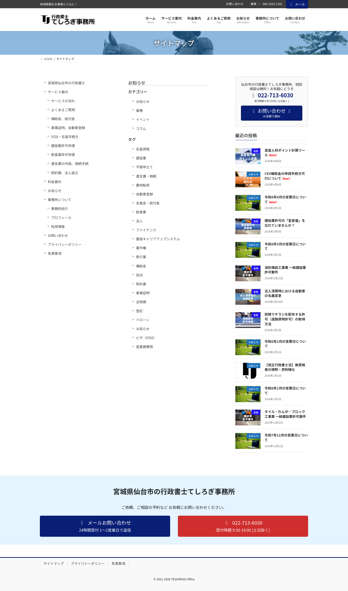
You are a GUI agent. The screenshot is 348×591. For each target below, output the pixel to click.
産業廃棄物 (144, 346)
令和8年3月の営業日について (285, 246)
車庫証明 (143, 292)
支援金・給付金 (148, 203)
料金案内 (54, 181)
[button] (105, 526)
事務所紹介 (59, 208)
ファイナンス (146, 229)
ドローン (142, 319)
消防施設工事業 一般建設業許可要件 (285, 270)
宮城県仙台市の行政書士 (66, 82)
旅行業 (141, 256)
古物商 (141, 301)
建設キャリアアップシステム (158, 238)
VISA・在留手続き (65, 136)
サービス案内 (58, 91)
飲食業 (141, 212)
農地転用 (143, 185)
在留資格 (143, 149)
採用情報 (58, 226)
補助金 (141, 266)
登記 (139, 310)
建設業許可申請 (63, 145)
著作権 (141, 247)
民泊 (139, 274)
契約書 (141, 283)
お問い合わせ (234, 4)
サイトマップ (54, 563)
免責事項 (54, 253)
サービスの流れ (63, 100)
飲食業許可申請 (63, 154)
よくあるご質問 (63, 109)
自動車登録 (144, 194)
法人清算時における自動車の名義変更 (285, 293)
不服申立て (144, 166)
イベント (143, 119)
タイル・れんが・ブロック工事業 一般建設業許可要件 (285, 414)
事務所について (60, 199)
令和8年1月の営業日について (285, 390)
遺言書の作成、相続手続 (69, 163)
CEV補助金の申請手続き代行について (285, 176)
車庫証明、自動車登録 (68, 127)
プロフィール (61, 217)
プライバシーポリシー (65, 244)
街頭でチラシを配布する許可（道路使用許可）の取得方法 (285, 319)
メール (297, 4)
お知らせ (54, 190)
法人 (139, 220)
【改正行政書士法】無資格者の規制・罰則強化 (285, 367)
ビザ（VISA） (146, 337)
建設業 (141, 158)
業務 (139, 110)
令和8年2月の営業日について (285, 344)
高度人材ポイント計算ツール (285, 152)
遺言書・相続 (146, 176)
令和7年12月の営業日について (286, 437)
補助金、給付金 (63, 118)
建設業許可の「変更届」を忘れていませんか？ (285, 223)
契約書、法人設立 (64, 172)
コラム (141, 128)
